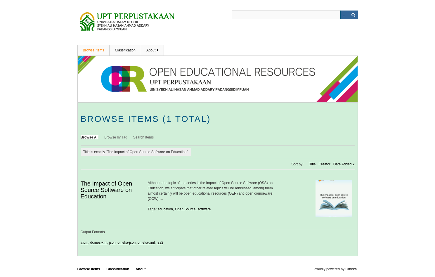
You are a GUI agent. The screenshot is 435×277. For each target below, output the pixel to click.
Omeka (351, 269)
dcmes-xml (98, 242)
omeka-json (126, 242)
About (150, 50)
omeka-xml (146, 242)
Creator (324, 164)
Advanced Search (344, 15)
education (165, 209)
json (112, 242)
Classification (125, 50)
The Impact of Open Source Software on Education (106, 190)
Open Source (185, 209)
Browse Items (93, 50)
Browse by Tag (115, 137)
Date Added (342, 164)
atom (85, 242)
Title (312, 164)
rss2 (160, 242)
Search (353, 15)
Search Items (143, 137)
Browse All (90, 137)
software (204, 209)
